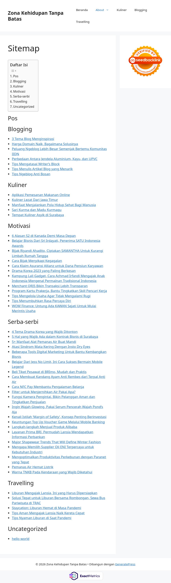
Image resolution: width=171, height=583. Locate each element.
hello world (20, 538)
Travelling (82, 22)
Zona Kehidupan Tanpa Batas (35, 15)
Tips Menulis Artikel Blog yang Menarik (42, 169)
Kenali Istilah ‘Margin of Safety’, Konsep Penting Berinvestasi (59, 416)
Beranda (82, 10)
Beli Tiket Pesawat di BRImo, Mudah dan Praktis (49, 371)
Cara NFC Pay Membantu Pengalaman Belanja (48, 386)
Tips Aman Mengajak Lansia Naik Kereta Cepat (48, 513)
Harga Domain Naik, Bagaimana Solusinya (45, 144)
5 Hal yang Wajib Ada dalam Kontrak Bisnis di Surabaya (55, 336)
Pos (15, 76)
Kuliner (122, 10)
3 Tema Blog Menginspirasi (33, 138)
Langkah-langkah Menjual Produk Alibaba (44, 427)
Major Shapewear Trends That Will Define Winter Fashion (56, 442)
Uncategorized (23, 107)
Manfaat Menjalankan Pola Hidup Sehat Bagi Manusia (54, 205)
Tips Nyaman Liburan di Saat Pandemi (41, 518)
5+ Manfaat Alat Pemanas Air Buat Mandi (44, 341)
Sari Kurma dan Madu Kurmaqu (36, 209)
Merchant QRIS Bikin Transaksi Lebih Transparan (50, 286)
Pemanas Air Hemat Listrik (32, 467)
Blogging (140, 10)
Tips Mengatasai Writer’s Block (36, 164)
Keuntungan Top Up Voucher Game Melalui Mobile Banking (58, 422)
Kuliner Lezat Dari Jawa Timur (35, 199)
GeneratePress (125, 564)
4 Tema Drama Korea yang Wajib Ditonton (44, 331)
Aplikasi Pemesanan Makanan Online (41, 194)
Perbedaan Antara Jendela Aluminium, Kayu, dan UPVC (54, 159)
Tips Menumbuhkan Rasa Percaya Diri (41, 300)
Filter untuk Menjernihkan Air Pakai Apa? (43, 392)
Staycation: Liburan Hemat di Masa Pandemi (46, 508)
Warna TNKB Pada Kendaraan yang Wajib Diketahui (52, 472)
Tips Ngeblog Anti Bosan (31, 174)
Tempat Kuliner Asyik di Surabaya (38, 215)
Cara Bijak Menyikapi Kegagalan (37, 260)
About (104, 10)
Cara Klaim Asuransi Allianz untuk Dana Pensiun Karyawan (57, 265)
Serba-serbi (21, 96)
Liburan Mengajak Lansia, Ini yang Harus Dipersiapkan (54, 493)
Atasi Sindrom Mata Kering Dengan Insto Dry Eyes (51, 346)
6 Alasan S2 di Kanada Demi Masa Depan (44, 235)
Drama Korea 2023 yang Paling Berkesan (44, 270)
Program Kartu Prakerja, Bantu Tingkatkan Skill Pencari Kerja (59, 290)
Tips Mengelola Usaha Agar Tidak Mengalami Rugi (51, 296)
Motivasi (19, 91)
